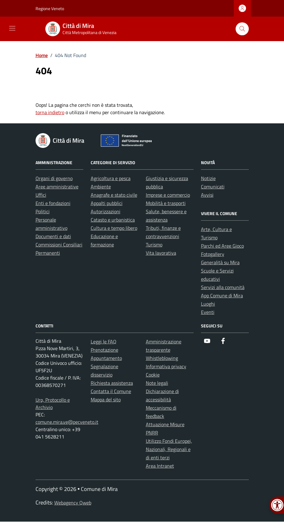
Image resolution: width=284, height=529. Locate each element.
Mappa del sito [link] (106, 399)
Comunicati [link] (213, 186)
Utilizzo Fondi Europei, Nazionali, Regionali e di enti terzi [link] (169, 449)
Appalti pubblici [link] (107, 203)
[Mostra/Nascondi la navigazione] (12, 28)
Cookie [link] (153, 374)
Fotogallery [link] (212, 254)
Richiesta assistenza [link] (112, 383)
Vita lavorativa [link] (161, 253)
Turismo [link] (154, 244)
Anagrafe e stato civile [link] (114, 195)
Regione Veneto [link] (50, 8)
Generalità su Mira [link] (220, 262)
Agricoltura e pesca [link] (111, 178)
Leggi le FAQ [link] (103, 341)
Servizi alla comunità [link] (222, 287)
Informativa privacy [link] (166, 366)
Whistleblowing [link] (162, 358)
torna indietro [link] (50, 112)
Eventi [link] (207, 312)
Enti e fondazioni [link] (53, 203)
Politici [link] (43, 211)
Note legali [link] (157, 383)
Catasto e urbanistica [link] (113, 219)
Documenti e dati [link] (53, 236)
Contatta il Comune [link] (111, 391)
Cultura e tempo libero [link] (114, 228)
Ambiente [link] (101, 186)
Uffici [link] (41, 195)
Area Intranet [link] (160, 465)
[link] (84, 28)
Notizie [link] (208, 178)
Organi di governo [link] (54, 178)
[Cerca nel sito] (242, 29)
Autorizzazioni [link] (105, 211)
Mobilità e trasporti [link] (166, 203)
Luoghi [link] (208, 303)
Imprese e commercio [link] (168, 195)
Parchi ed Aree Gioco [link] (222, 245)
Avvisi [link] (207, 195)
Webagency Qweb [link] (72, 502)
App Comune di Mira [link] (222, 295)
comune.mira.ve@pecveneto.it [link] (67, 422)
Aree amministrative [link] (57, 186)
